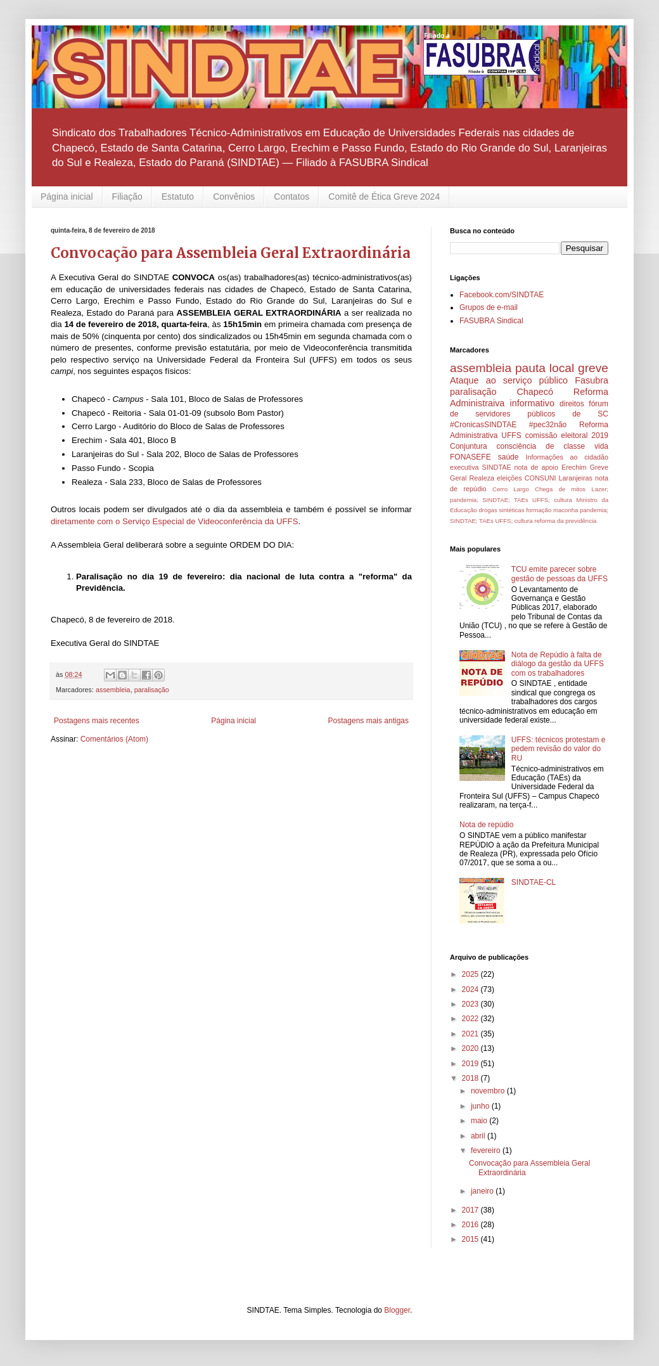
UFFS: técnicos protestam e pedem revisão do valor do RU (558, 749)
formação (538, 509)
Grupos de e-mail (488, 307)
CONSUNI (540, 478)
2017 (471, 1210)
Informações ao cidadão (566, 457)
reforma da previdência (565, 520)
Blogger (397, 1310)
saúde (508, 457)
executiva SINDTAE (480, 467)
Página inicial (67, 196)
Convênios (234, 196)
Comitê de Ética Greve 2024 (384, 196)
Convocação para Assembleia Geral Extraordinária (231, 253)
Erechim (574, 467)
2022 (471, 1018)
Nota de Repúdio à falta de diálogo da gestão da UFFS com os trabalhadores (557, 664)
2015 (471, 1239)
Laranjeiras (575, 478)
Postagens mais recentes (96, 720)
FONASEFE (470, 457)
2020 (471, 1048)
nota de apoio (536, 467)
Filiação (127, 196)
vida (601, 446)
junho (481, 1106)
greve (593, 368)
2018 (471, 1078)
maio (480, 1120)
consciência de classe (541, 446)
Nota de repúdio (486, 824)
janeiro (483, 1191)
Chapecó (534, 392)
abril (479, 1135)
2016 (471, 1224)
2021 (471, 1033)
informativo (532, 403)
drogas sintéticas (501, 509)
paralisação (151, 689)
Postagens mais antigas (368, 720)
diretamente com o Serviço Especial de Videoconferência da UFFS (174, 521)
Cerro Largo (510, 489)
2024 (471, 989)
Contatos (291, 196)
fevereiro (486, 1150)
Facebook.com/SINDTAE (501, 294)
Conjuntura (468, 446)
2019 (471, 1063)
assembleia (113, 689)
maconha (565, 509)
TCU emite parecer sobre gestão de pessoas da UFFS (559, 574)
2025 (471, 974)
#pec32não (547, 424)
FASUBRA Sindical (491, 320)
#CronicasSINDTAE (483, 424)
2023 (471, 1004)
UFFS (511, 435)
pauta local (544, 368)
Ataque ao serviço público (509, 380)
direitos (572, 403)
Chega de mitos (560, 489)
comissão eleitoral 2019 (566, 435)
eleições (509, 478)
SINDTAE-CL (533, 882)
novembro (489, 1090)
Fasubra (591, 380)
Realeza (481, 478)
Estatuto (178, 196)
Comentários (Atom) (114, 739)
